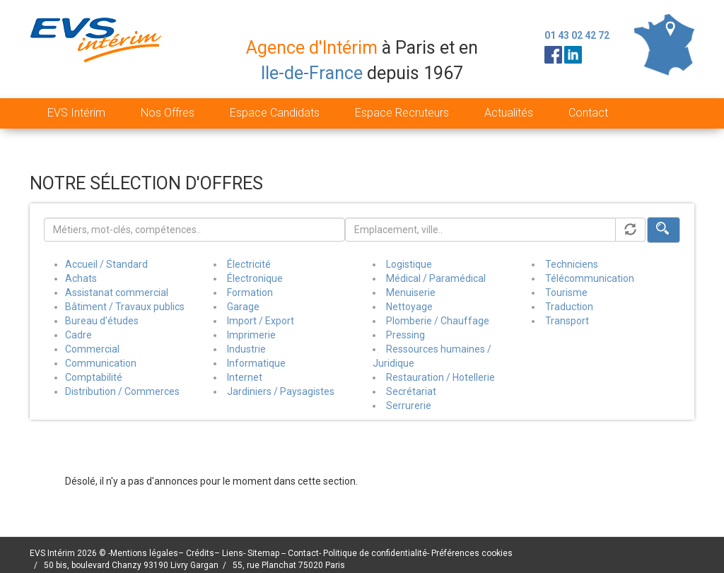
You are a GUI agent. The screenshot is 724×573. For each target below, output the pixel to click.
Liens (232, 553)
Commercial (92, 349)
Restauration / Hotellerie (440, 377)
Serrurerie (408, 405)
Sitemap (264, 553)
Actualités (508, 112)
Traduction (569, 306)
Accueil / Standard (106, 264)
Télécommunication (589, 278)
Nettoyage (409, 306)
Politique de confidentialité (375, 553)
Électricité (249, 264)
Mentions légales (144, 553)
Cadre (78, 335)
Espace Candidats (275, 112)
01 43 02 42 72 (576, 35)
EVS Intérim (76, 112)
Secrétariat (411, 391)
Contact (588, 112)
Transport (567, 320)
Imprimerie (251, 335)
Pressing (405, 335)
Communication (100, 363)
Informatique (256, 363)
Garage (243, 306)
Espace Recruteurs (402, 112)
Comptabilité (93, 377)
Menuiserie (411, 292)
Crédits (200, 553)
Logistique (409, 264)
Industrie (246, 349)
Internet (244, 377)
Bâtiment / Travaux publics (125, 306)
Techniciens (571, 264)
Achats (81, 278)
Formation (250, 292)
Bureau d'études (102, 320)
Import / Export (260, 320)
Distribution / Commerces (122, 391)
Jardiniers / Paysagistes (280, 391)
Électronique (255, 278)
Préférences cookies (472, 553)
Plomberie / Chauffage (437, 320)
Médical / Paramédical (436, 278)
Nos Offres (167, 112)
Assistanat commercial (116, 292)
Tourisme (566, 292)
